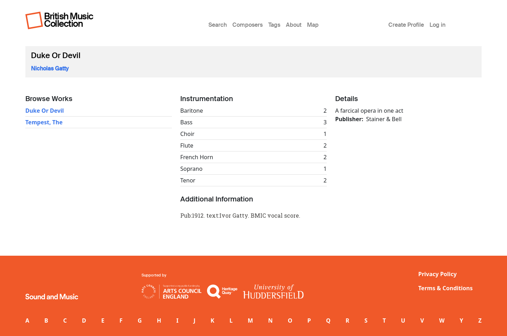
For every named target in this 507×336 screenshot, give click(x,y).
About (293, 25)
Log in (437, 25)
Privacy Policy (437, 274)
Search (217, 25)
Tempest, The (44, 122)
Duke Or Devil (44, 110)
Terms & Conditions (445, 288)
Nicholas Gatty (50, 68)
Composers (247, 25)
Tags (274, 25)
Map (313, 25)
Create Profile (406, 25)
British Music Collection (68, 20)
